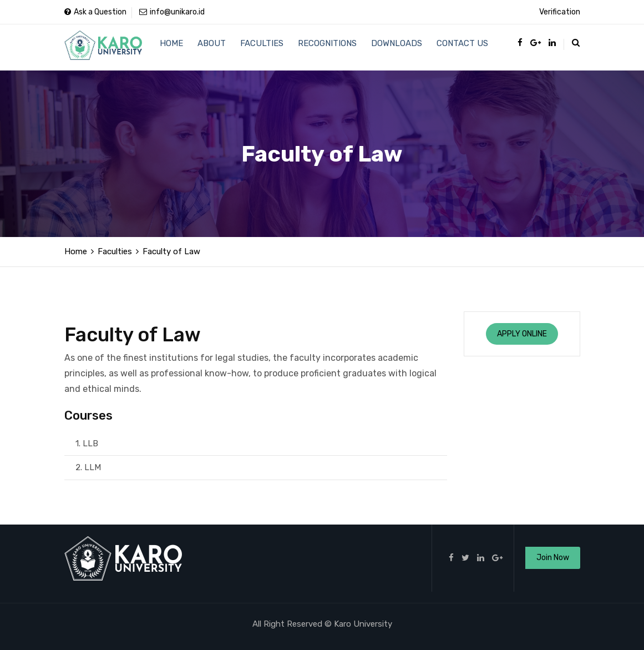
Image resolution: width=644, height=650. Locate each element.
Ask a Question (95, 12)
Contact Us (457, 47)
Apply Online (522, 334)
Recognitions (324, 47)
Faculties (259, 47)
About (210, 47)
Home (171, 47)
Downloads (392, 47)
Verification (559, 12)
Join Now (552, 557)
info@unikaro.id (172, 12)
